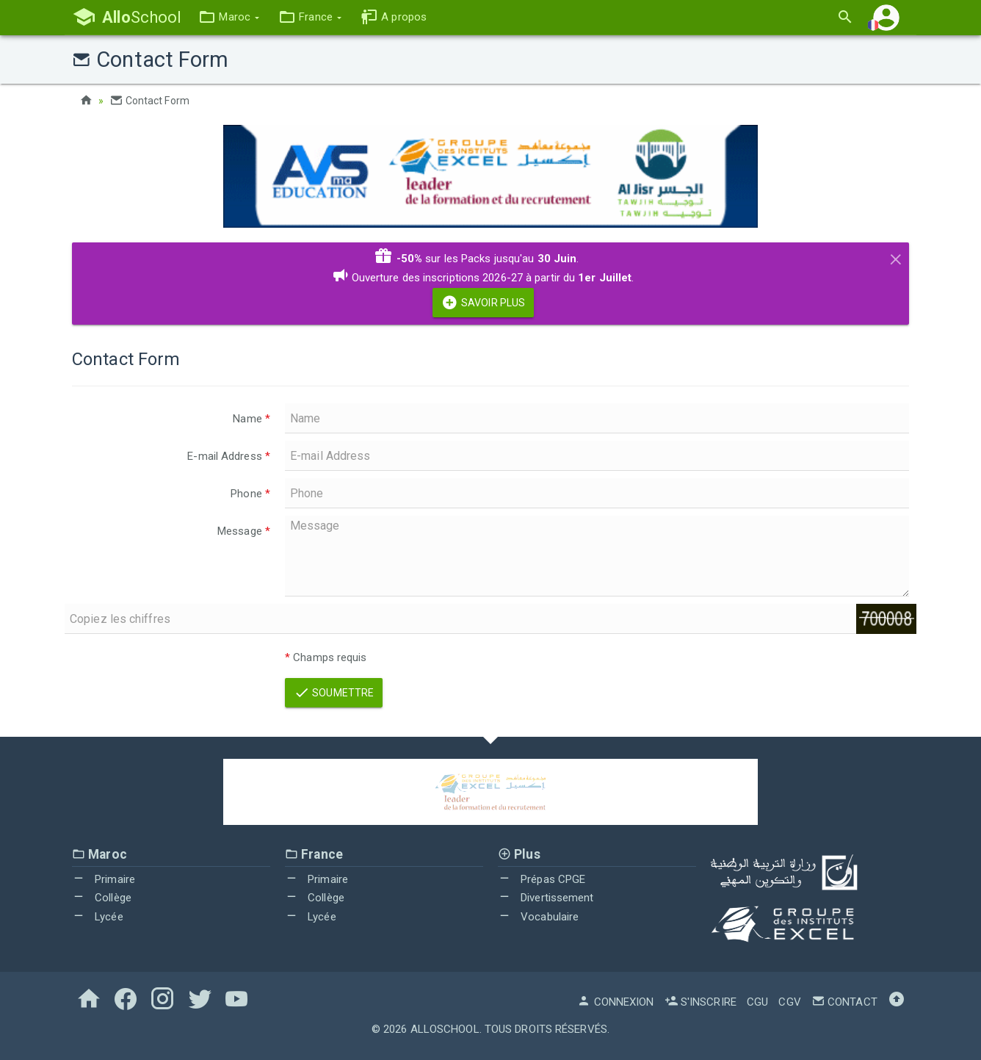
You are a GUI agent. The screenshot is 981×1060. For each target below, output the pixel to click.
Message (243, 531)
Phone (250, 493)
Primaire (103, 879)
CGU (757, 1002)
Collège (101, 897)
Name (251, 418)
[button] (229, 17)
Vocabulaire (538, 916)
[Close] (895, 257)
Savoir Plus (483, 303)
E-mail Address (228, 456)
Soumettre (334, 693)
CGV (789, 1002)
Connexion (615, 1002)
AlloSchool (444, 1029)
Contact (844, 1002)
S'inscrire (700, 1002)
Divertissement (546, 897)
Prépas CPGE (541, 879)
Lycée (97, 916)
